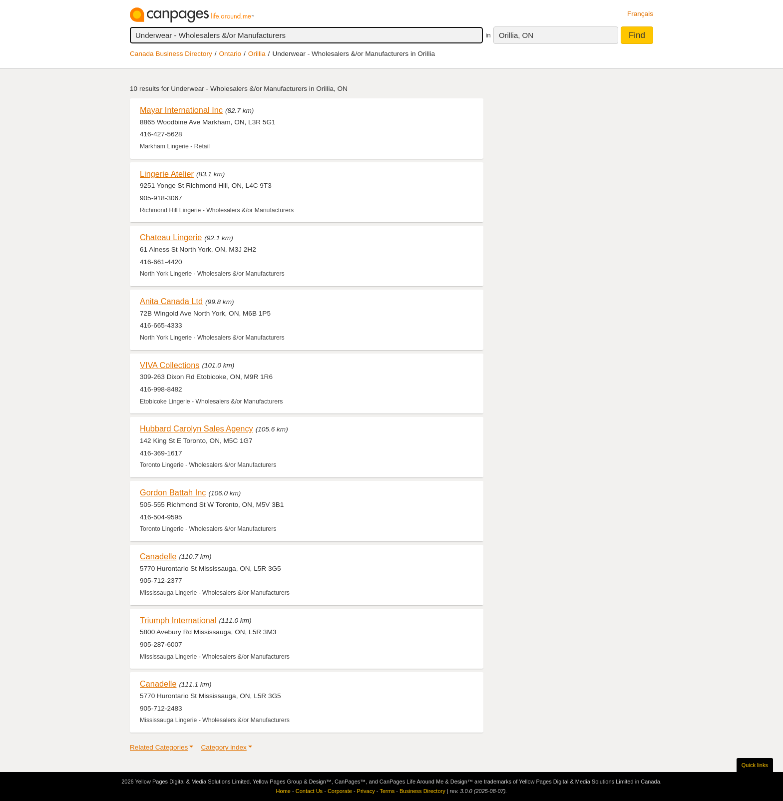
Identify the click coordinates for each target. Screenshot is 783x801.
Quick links (755, 765)
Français (640, 13)
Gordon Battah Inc (173, 492)
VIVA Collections (169, 365)
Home (283, 791)
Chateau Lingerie (171, 237)
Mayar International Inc (181, 109)
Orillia (257, 53)
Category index (223, 747)
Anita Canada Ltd (171, 301)
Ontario (230, 53)
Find (637, 35)
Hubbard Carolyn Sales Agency (196, 428)
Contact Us (309, 791)
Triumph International (178, 620)
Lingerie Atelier (167, 173)
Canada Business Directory (171, 53)
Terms (387, 791)
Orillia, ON (516, 35)
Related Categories (159, 747)
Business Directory (422, 791)
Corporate (340, 791)
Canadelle (158, 556)
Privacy (366, 791)
